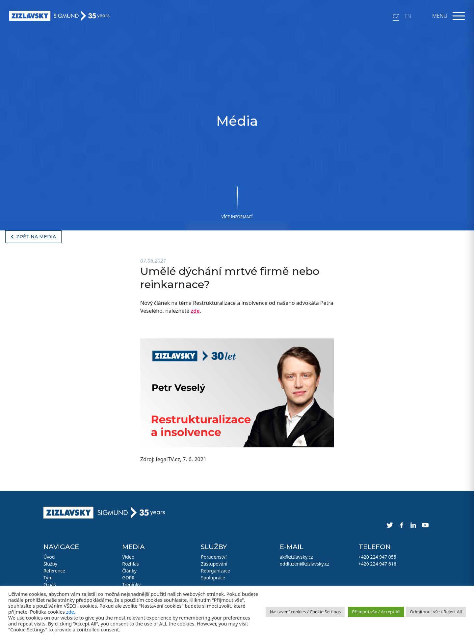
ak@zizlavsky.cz (296, 557)
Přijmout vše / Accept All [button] (376, 612)
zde (195, 310)
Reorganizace (215, 571)
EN (408, 16)
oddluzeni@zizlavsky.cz (304, 564)
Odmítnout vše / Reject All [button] (436, 612)
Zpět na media (36, 237)
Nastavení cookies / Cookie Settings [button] (305, 612)
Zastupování (214, 564)
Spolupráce (213, 577)
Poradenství (213, 557)
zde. (70, 611)
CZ (396, 16)
